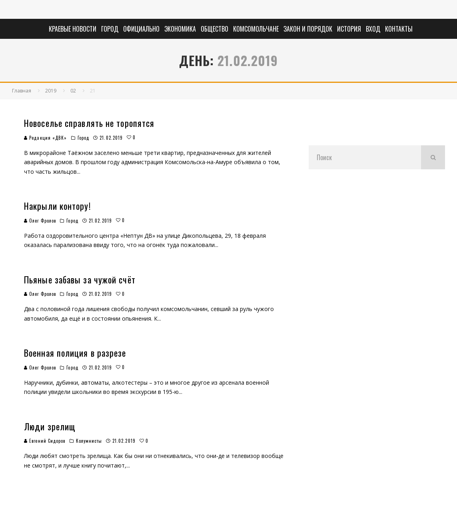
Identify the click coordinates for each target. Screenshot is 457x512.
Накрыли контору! (57, 205)
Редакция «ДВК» (45, 138)
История (349, 29)
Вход (373, 29)
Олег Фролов (40, 220)
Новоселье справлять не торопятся (89, 122)
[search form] (365, 157)
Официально (141, 29)
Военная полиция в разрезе (75, 352)
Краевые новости (72, 29)
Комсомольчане (256, 29)
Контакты (399, 29)
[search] (433, 157)
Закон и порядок (307, 29)
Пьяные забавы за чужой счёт (80, 279)
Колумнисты (89, 441)
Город (109, 29)
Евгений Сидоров (45, 441)
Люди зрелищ (50, 426)
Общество (214, 29)
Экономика (180, 29)
